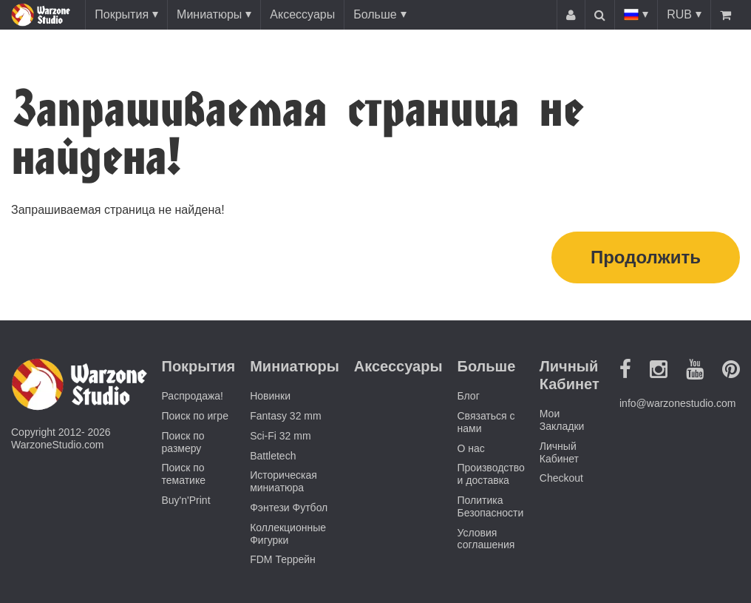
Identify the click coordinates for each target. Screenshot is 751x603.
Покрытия (122, 14)
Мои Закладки (562, 420)
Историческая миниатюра (283, 481)
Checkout (561, 478)
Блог (469, 396)
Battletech (273, 456)
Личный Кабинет (559, 452)
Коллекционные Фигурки (288, 534)
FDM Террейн (283, 559)
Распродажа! (193, 396)
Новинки (270, 396)
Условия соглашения (486, 539)
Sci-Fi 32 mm (280, 436)
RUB (679, 14)
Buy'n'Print (186, 500)
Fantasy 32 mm (285, 416)
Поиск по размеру (183, 442)
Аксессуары (302, 14)
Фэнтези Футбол (288, 507)
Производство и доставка (491, 474)
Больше (374, 14)
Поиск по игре (195, 416)
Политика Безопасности (491, 506)
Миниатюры (209, 14)
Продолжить (646, 257)
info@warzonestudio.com (677, 403)
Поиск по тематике (183, 474)
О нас (471, 448)
